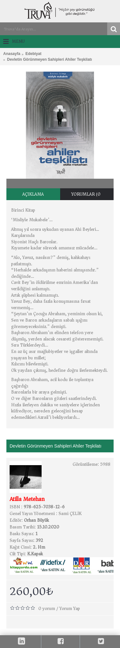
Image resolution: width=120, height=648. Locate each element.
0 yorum (46, 609)
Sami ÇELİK (70, 514)
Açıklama (33, 194)
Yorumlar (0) (86, 194)
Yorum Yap (70, 609)
